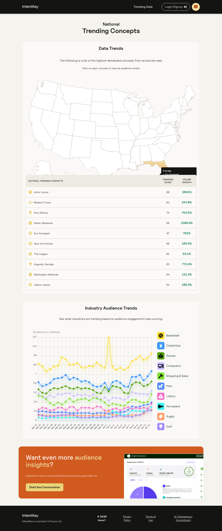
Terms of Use (150, 518)
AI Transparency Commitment (183, 518)
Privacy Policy (127, 518)
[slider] (90, 381)
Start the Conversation (44, 487)
